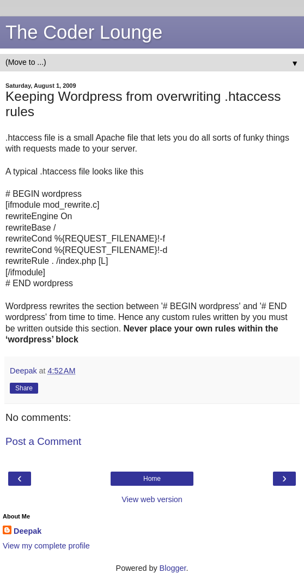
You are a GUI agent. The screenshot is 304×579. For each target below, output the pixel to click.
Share (24, 388)
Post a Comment (43, 441)
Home (152, 478)
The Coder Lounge (83, 32)
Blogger (173, 568)
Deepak (27, 531)
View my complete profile (46, 545)
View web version (152, 499)
